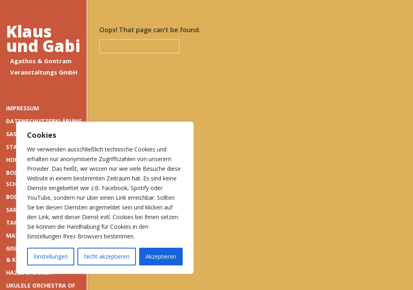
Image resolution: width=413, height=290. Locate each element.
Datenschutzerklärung (43, 121)
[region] (105, 198)
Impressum (22, 108)
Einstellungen (50, 256)
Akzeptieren (161, 256)
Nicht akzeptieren (106, 256)
